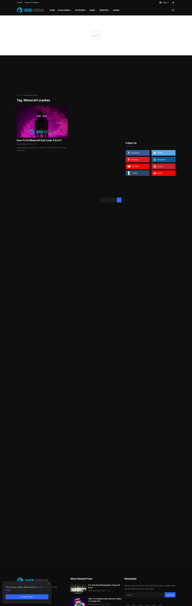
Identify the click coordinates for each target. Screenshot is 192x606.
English (163, 2)
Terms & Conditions (32, 2)
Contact (19, 2)
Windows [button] (104, 10)
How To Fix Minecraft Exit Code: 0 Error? (39, 140)
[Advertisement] (96, 75)
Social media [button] (65, 10)
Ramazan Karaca (22, 144)
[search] (173, 10)
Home (52, 10)
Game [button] (93, 10)
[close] (48, 583)
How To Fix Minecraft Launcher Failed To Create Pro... (104, 600)
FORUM (116, 10)
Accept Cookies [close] (27, 597)
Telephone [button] (81, 10)
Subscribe (170, 595)
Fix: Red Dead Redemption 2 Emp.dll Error (104, 586)
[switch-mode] (173, 3)
